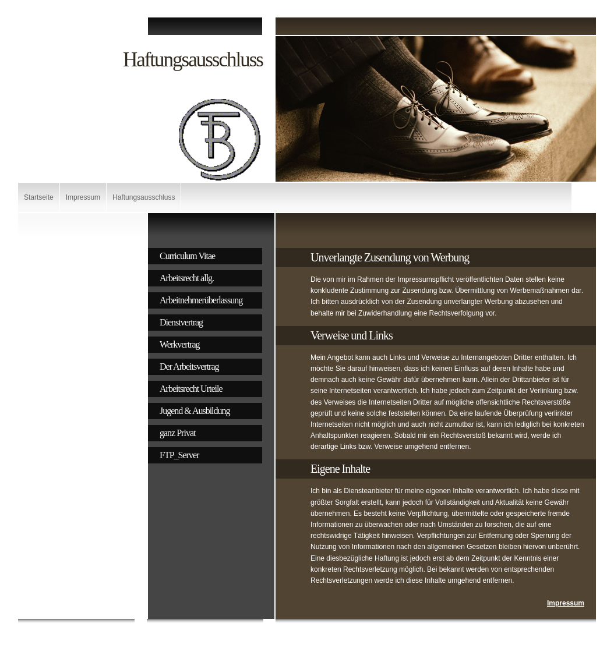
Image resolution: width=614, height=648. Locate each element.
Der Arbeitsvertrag (189, 366)
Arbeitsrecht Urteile (191, 389)
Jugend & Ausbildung (195, 411)
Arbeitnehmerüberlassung (201, 300)
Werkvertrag (180, 344)
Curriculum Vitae (187, 256)
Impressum (83, 197)
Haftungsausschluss (143, 197)
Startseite (39, 197)
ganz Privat (177, 433)
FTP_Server (179, 455)
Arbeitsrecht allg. (187, 278)
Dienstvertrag (181, 322)
